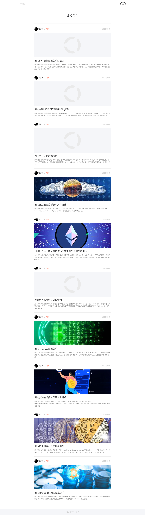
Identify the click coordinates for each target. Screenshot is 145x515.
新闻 (47, 219)
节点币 (22, 4)
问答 (47, 29)
